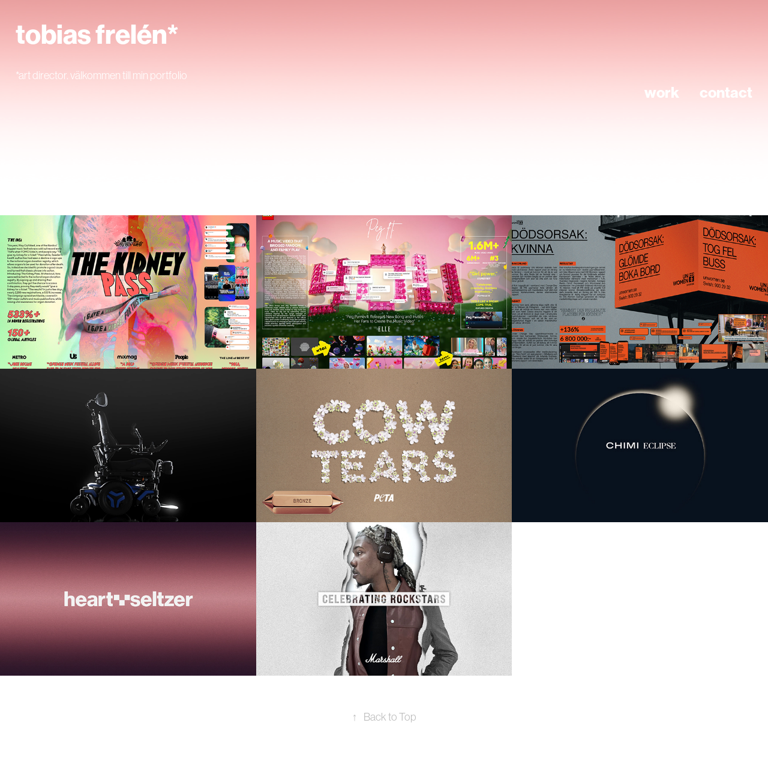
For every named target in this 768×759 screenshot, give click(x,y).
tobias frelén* (97, 35)
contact (726, 93)
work (661, 93)
